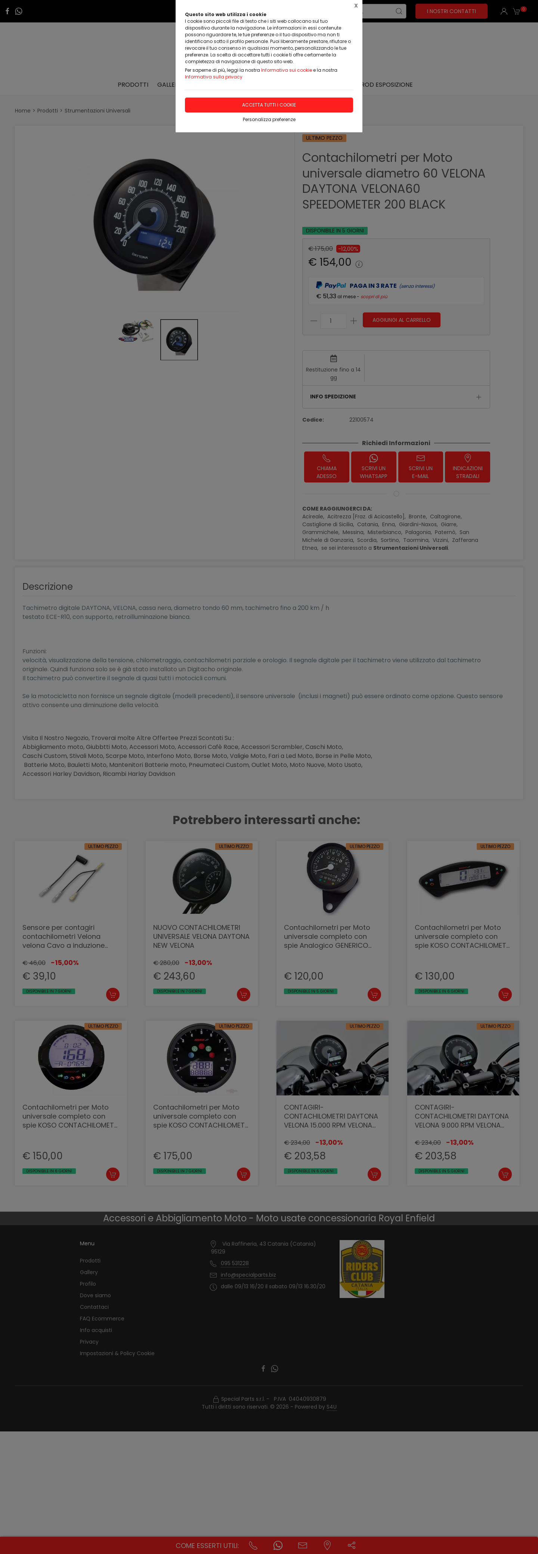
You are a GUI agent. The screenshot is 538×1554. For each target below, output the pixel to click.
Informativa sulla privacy (213, 77)
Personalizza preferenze (269, 119)
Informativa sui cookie (286, 70)
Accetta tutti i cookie (269, 105)
